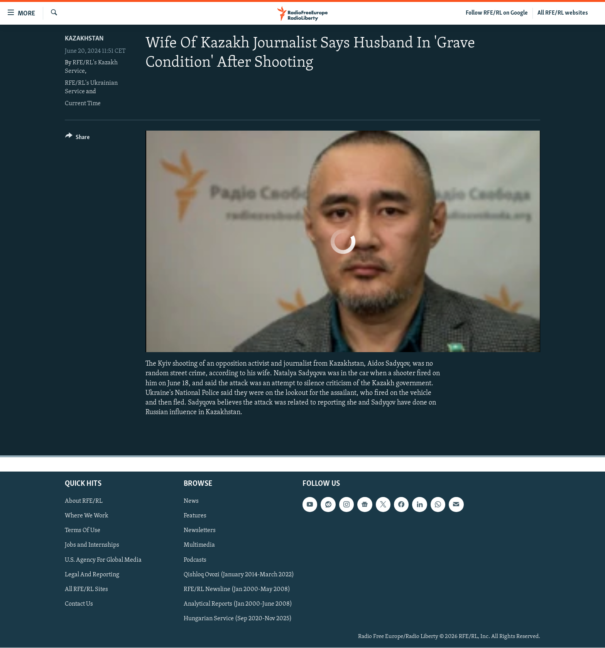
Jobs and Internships (92, 545)
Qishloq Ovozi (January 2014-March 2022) (239, 575)
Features (195, 516)
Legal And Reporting (92, 575)
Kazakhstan (84, 38)
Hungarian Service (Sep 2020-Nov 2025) (238, 619)
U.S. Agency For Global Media (103, 560)
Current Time (83, 104)
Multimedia (199, 545)
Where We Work (86, 516)
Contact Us (79, 604)
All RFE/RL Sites (86, 589)
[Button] (77, 138)
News (191, 502)
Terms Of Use (82, 531)
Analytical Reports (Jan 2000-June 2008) (238, 604)
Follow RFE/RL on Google (497, 13)
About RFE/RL (84, 502)
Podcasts (195, 560)
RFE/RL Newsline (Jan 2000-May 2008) (237, 589)
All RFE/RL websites (562, 13)
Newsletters (200, 531)
